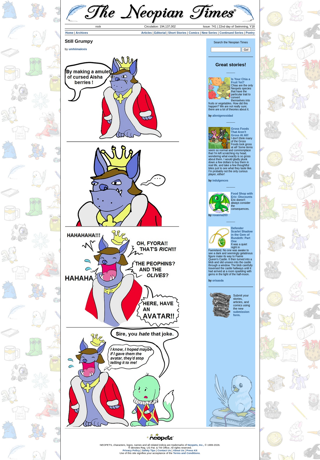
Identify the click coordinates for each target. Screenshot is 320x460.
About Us (178, 450)
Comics (194, 32)
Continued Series (231, 32)
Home (69, 32)
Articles (146, 32)
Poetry (250, 32)
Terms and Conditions (186, 453)
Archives (82, 32)
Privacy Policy (131, 450)
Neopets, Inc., (195, 445)
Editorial (160, 32)
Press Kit (191, 450)
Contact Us (164, 450)
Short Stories (177, 32)
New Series (209, 32)
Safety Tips (149, 450)
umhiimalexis (78, 49)
